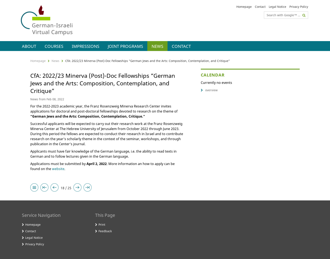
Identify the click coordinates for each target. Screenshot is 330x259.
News (157, 46)
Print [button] (101, 225)
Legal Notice (277, 7)
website (58, 168)
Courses (54, 46)
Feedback (105, 231)
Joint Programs (125, 46)
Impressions (85, 46)
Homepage (244, 7)
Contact (260, 7)
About (29, 46)
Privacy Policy (298, 7)
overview (209, 90)
